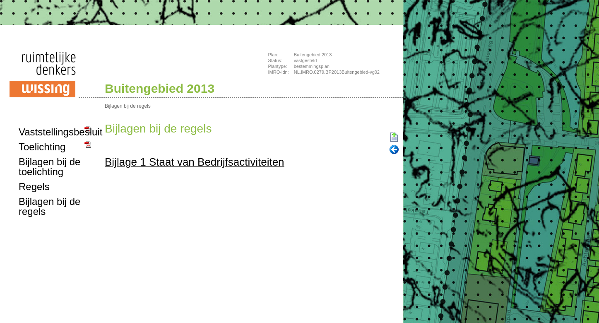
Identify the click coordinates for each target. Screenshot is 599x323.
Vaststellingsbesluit (56, 131)
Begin (394, 137)
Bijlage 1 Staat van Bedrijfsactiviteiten (194, 162)
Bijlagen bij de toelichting (49, 166)
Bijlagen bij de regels (128, 106)
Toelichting (42, 146)
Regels (34, 186)
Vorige (394, 150)
